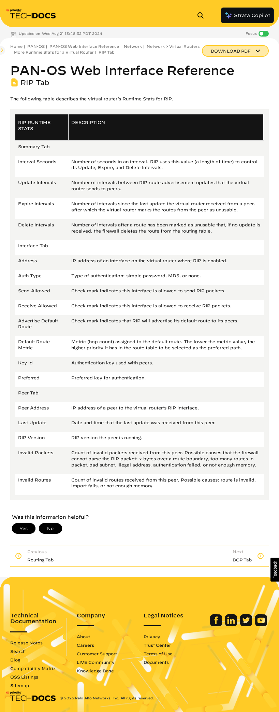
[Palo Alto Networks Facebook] (216, 624)
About (83, 636)
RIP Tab (107, 52)
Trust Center (157, 645)
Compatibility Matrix (33, 668)
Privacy (152, 636)
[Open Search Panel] (202, 15)
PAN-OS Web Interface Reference (84, 46)
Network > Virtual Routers (173, 46)
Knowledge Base (95, 670)
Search (18, 651)
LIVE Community (96, 662)
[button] (274, 570)
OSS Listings (24, 676)
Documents (156, 662)
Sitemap (19, 685)
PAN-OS (36, 46)
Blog (15, 659)
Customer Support (97, 653)
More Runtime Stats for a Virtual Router (54, 52)
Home (16, 46)
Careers (85, 645)
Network (133, 46)
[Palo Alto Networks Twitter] (246, 624)
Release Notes (26, 642)
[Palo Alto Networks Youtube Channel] (261, 624)
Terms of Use (158, 653)
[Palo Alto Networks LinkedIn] (231, 624)
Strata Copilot (247, 15)
